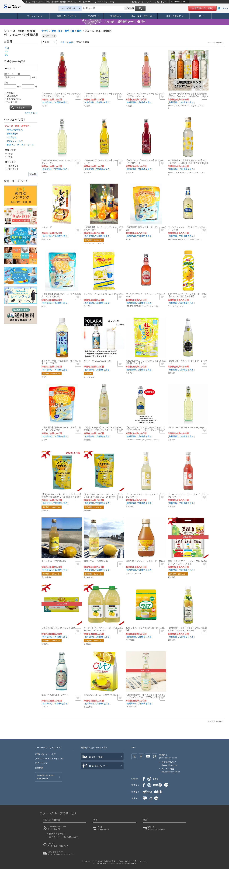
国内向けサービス (57, 833)
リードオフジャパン (176, 306)
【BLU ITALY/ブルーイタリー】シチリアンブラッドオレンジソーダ (61, 94)
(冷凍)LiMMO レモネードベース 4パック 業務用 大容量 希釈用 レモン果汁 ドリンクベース (61, 497)
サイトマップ (41, 763)
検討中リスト (162, 2)
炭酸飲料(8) (12, 133)
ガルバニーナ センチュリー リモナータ (186, 427)
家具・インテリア (65, 16)
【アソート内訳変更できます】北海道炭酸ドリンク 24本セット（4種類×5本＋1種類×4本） (188, 96)
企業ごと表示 (67, 42)
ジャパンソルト (90, 377)
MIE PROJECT (132, 707)
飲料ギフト (12, 169)
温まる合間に (47, 577)
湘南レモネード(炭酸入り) (96, 561)
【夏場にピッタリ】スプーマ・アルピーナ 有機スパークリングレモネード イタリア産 (104, 430)
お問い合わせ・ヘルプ (141, 2)
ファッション (33, 16)
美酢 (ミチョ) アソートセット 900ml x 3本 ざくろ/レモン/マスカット (187, 562)
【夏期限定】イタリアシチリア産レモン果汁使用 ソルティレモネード (187, 629)
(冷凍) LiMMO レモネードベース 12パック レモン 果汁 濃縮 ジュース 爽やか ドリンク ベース (104, 497)
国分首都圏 (130, 640)
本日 (7, 48)
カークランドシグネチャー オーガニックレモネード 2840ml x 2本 (104, 629)
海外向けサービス (64, 837)
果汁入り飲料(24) (15, 130)
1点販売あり (11, 96)
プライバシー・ (49, 758)
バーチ (44, 173)
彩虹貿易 (45, 510)
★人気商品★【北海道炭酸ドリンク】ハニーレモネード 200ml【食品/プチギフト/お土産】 (188, 163)
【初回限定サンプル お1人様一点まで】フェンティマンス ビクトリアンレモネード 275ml (146, 430)
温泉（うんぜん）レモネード (55, 695)
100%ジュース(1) (15, 141)
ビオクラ (171, 440)
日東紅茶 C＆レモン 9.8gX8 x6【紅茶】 (102, 695)
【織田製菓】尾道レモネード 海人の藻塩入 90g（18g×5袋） (61, 295)
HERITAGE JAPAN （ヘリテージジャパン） (185, 239)
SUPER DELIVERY (46, 777)
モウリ (44, 377)
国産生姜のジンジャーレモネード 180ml (145, 561)
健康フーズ (46, 239)
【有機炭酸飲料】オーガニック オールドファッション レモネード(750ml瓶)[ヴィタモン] (146, 697)
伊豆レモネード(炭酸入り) (54, 561)
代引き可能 (10, 101)
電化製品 (114, 16)
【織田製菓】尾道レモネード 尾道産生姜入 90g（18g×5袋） (61, 428)
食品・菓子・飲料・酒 (141, 16)
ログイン (224, 8)
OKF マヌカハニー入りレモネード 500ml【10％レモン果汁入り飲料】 (187, 295)
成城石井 (171, 373)
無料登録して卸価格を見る (54, 102)
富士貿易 (87, 440)
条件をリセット (31, 113)
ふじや (128, 239)
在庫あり (9, 93)
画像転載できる (12, 99)
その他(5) (11, 137)
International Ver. (179, 2)
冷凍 (9, 157)
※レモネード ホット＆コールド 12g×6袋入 (104, 294)
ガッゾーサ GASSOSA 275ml (97, 361)
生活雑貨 (92, 16)
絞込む (33, 174)
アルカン (45, 106)
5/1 (6, 55)
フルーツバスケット (134, 573)
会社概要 (39, 767)
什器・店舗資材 (173, 16)
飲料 (79, 31)
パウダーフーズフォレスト (94, 243)
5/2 (6, 51)
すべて (45, 31)
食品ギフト (12, 166)
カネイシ (87, 306)
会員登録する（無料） (203, 8)
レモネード (47, 227)
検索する (21, 107)
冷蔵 (9, 154)
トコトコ (45, 707)
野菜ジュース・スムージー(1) (20, 145)
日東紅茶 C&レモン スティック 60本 (58, 628)
